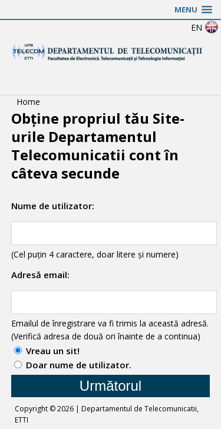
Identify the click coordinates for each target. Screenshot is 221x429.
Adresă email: (40, 274)
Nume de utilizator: (52, 206)
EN (205, 27)
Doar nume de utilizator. (78, 365)
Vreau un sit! (53, 351)
